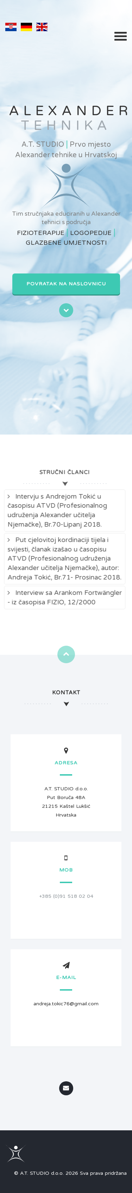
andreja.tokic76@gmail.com (66, 1004)
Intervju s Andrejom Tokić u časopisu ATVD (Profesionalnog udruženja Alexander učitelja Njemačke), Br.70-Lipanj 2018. (55, 510)
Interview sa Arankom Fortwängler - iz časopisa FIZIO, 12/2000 (62, 597)
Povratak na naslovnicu (66, 284)
